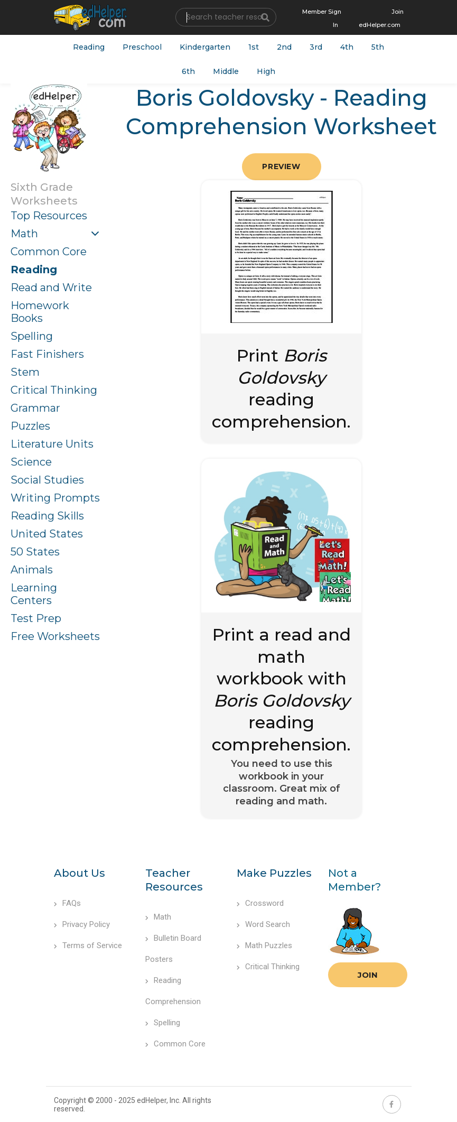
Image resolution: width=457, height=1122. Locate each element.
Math (24, 233)
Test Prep (36, 618)
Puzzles (30, 426)
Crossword (260, 903)
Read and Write (51, 287)
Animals (32, 569)
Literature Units (52, 444)
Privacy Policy (82, 924)
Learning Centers (34, 594)
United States (47, 533)
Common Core (49, 251)
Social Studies (47, 480)
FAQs (67, 903)
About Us (79, 873)
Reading (89, 47)
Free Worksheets (55, 636)
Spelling (32, 336)
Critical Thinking (54, 390)
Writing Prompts (55, 498)
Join (368, 975)
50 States (35, 551)
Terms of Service (88, 945)
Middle (226, 71)
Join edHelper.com (381, 18)
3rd (316, 47)
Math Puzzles (264, 945)
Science (31, 462)
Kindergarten (205, 47)
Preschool (142, 47)
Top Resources (49, 215)
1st (253, 47)
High (266, 71)
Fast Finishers (47, 354)
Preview (281, 166)
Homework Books (40, 311)
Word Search (263, 924)
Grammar (35, 408)
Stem (25, 372)
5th (377, 47)
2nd (284, 47)
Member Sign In (321, 18)
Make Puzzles (274, 873)
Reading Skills (47, 515)
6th (188, 71)
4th (346, 47)
